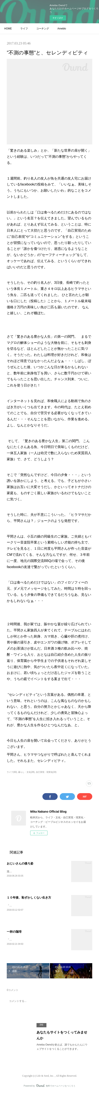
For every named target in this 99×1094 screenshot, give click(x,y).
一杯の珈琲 (14, 932)
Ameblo (61, 28)
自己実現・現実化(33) (46, 772)
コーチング (42, 28)
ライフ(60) (12, 772)
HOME (8, 28)
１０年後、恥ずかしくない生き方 (29, 897)
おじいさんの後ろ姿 (20, 863)
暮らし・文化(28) (26, 772)
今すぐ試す (58, 18)
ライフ (24, 28)
